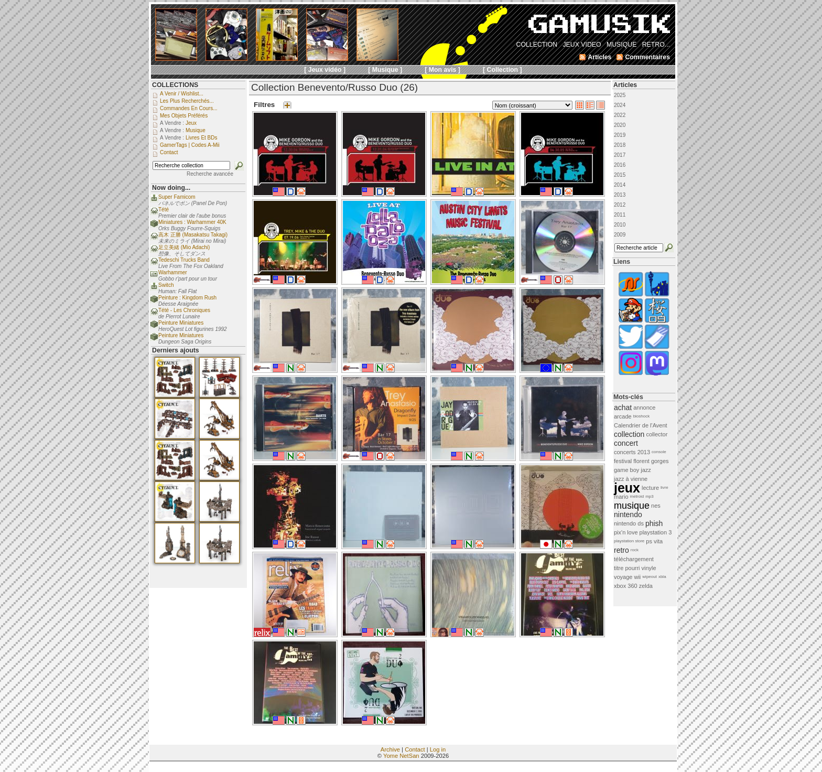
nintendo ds (629, 523)
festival (623, 461)
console (659, 451)
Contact (415, 749)
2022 (619, 115)
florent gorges (650, 461)
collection (629, 434)
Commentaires (647, 57)
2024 (619, 105)
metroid (637, 496)
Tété (163, 209)
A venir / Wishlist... (181, 94)
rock (635, 550)
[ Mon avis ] (442, 69)
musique (632, 505)
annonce (644, 407)
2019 (619, 135)
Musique (196, 130)
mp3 (649, 496)
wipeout (649, 576)
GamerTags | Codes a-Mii (190, 145)
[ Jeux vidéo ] (324, 69)
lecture (650, 488)
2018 (619, 145)
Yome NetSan (401, 756)
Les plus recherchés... (187, 101)
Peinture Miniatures (180, 323)
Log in (438, 749)
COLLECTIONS (175, 85)
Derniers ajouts (175, 350)
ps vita (654, 541)
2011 (619, 215)
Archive (390, 749)
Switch (166, 285)
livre (664, 487)
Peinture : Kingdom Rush (187, 298)
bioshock (641, 416)
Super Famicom (177, 197)
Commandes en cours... (189, 108)
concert (626, 443)
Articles (625, 85)
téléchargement (634, 559)
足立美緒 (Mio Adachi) (184, 247)
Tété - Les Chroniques (184, 310)
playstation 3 (656, 532)
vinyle (649, 568)
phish (654, 523)
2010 (619, 225)
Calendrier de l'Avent (640, 425)
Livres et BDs (202, 138)
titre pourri (627, 568)
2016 (619, 165)
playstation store (629, 541)
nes (656, 505)
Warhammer (172, 272)
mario (621, 497)
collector (656, 434)
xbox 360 (625, 586)
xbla (662, 576)
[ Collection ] (502, 69)
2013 (619, 195)
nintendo (628, 514)
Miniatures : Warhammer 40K (192, 222)
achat (623, 407)
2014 (619, 185)
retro (621, 550)
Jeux (191, 123)
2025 (619, 95)
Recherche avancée (210, 174)
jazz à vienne (630, 479)
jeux (627, 487)
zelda (646, 586)
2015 (619, 175)
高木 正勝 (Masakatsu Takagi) (193, 235)
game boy (626, 470)
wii (637, 577)
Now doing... (171, 187)
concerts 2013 (632, 452)
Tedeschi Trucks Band (184, 260)
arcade (623, 416)
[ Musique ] (385, 69)
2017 (619, 155)
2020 (619, 125)
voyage (623, 577)
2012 (619, 205)
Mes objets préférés (184, 116)
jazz (646, 470)
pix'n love (626, 532)
